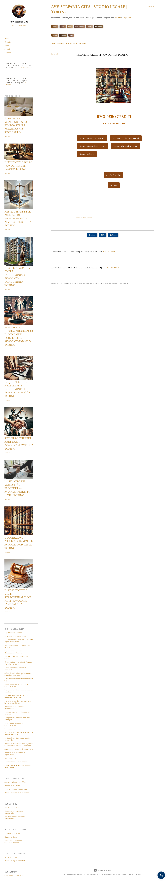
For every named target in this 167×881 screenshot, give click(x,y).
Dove (68, 43)
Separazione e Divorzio (13, 633)
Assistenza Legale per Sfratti (15, 782)
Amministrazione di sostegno (15, 762)
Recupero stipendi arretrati (14, 861)
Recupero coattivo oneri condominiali (13, 812)
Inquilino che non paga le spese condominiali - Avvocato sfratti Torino (18, 389)
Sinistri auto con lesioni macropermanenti (13, 842)
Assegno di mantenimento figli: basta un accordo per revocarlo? (15, 125)
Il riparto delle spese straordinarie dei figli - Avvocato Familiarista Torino (17, 599)
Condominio (98, 26)
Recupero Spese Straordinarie (92, 146)
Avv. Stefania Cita (113, 175)
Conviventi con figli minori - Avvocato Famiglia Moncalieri (18, 663)
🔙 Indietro (92, 235)
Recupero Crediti (79, 26)
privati (117, 18)
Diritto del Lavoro (11, 857)
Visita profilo (19, 26)
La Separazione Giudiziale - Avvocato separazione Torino (18, 641)
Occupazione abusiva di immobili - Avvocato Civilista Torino (18, 543)
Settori (74, 43)
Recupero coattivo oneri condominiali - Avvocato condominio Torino (18, 276)
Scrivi (71, 35)
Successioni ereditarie (12, 729)
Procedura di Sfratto (12, 786)
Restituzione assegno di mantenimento (13, 724)
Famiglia (55, 26)
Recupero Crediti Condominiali (126, 138)
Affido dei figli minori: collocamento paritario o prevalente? (18, 674)
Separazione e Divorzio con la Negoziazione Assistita (15, 652)
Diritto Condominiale (12, 808)
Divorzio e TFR (10, 758)
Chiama (55, 35)
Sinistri (90, 26)
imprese (127, 18)
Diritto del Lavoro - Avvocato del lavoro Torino (18, 165)
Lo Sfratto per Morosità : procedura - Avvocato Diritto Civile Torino (17, 488)
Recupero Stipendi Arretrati (125, 146)
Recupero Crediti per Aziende (92, 138)
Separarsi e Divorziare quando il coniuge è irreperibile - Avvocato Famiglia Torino (18, 336)
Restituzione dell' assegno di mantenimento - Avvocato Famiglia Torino (18, 218)
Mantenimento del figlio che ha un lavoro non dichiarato (17, 702)
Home (53, 43)
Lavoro (62, 26)
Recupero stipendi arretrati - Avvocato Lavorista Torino (18, 443)
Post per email (88, 218)
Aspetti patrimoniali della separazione (18, 749)
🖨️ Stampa (113, 235)
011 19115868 (108, 251)
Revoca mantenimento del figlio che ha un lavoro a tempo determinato (18, 745)
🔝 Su (103, 235)
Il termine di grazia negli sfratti (16, 789)
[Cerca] (151, 6)
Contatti (61, 43)
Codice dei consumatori (13, 876)
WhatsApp (63, 35)
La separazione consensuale (15, 636)
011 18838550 (112, 267)
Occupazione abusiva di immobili (17, 793)
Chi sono (82, 43)
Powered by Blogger (102, 870)
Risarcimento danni (12, 837)
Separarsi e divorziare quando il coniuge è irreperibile (16, 696)
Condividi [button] (54, 54)
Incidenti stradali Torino (13, 833)
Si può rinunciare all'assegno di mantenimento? (16, 685)
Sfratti (69, 26)
